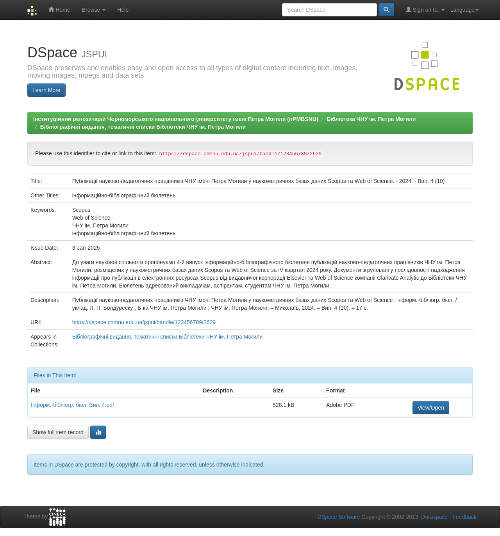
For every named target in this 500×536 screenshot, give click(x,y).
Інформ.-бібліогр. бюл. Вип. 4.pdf (72, 405)
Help (123, 10)
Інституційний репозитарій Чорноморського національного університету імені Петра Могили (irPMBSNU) (175, 119)
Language (464, 10)
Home (59, 9)
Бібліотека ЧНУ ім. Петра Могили (371, 119)
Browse (94, 10)
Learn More (46, 90)
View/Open (431, 408)
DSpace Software (339, 517)
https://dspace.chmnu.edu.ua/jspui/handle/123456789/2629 (144, 322)
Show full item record (58, 432)
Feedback (465, 517)
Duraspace (434, 517)
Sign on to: (425, 9)
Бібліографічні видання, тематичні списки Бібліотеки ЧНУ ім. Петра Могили (143, 127)
